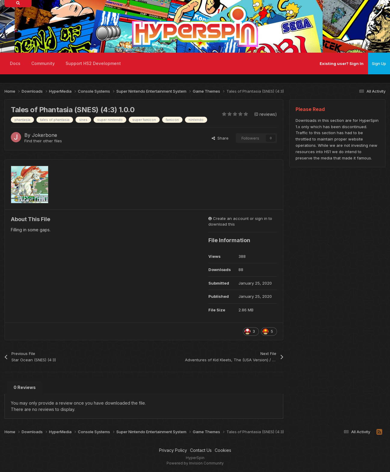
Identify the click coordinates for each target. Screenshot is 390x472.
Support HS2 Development (93, 63)
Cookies (223, 450)
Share (220, 138)
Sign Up (379, 63)
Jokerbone (44, 135)
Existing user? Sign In (342, 63)
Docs (15, 63)
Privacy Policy (173, 450)
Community (43, 63)
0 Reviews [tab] (25, 387)
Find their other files (43, 140)
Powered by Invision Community (195, 463)
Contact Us (201, 450)
